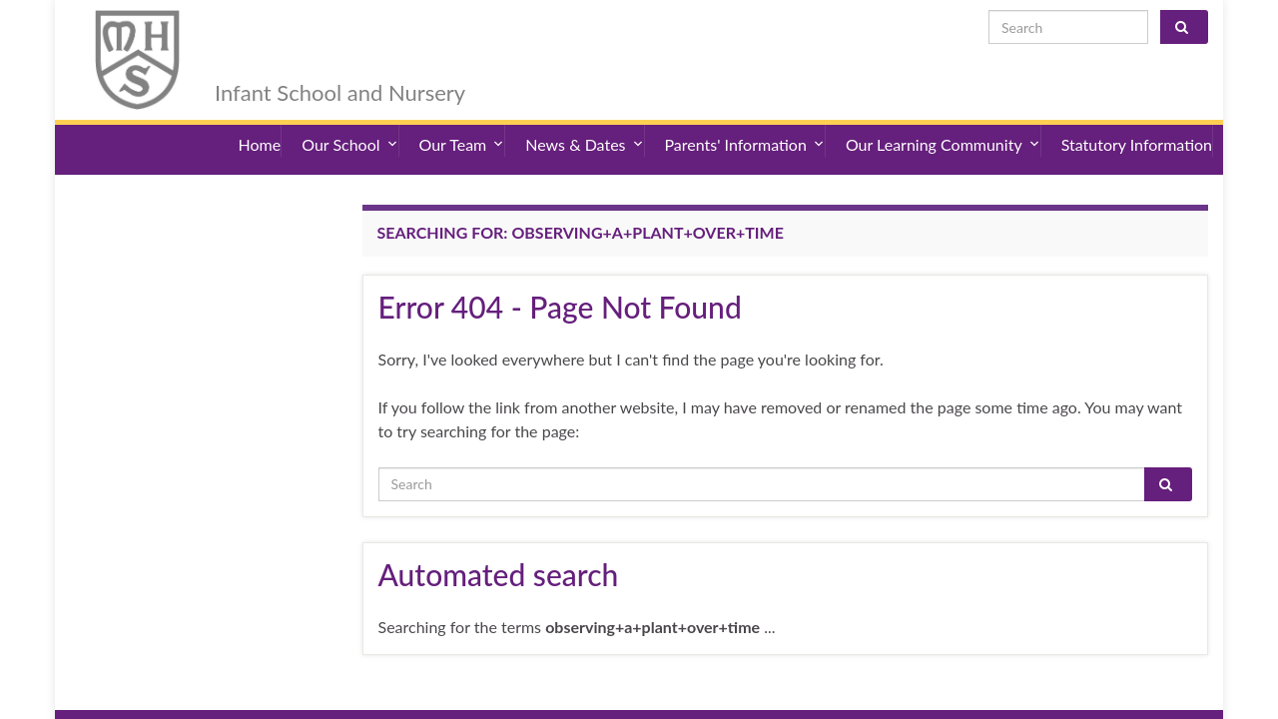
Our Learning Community (943, 119)
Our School (349, 119)
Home (260, 119)
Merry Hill (293, 32)
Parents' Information (745, 119)
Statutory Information (1136, 119)
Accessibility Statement (262, 693)
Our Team (462, 119)
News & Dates (584, 119)
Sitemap (368, 693)
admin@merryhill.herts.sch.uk (1111, 693)
